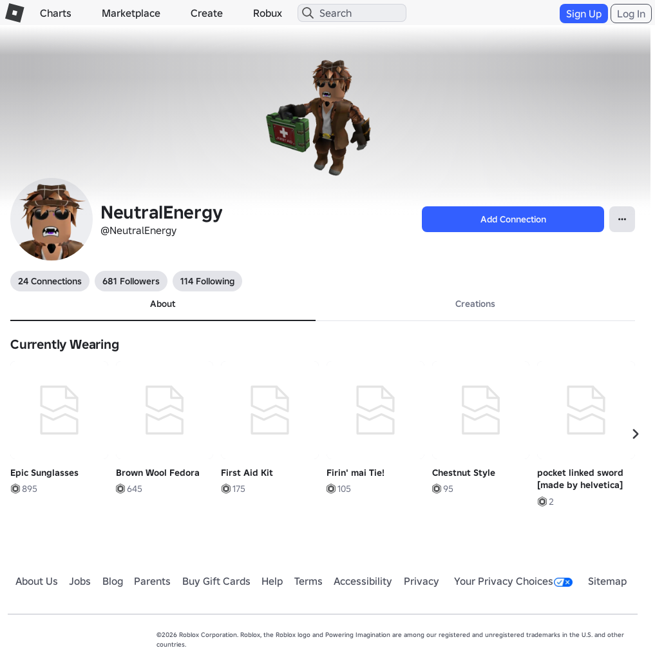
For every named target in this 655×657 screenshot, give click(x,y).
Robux (267, 12)
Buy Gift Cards (216, 580)
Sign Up (584, 13)
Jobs (80, 580)
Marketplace (131, 12)
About (162, 303)
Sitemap (607, 580)
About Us (36, 580)
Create (207, 12)
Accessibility (363, 580)
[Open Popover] (622, 219)
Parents (152, 580)
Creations (475, 303)
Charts (55, 12)
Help (272, 580)
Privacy (421, 580)
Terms (308, 580)
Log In (631, 13)
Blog (112, 580)
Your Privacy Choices (513, 580)
